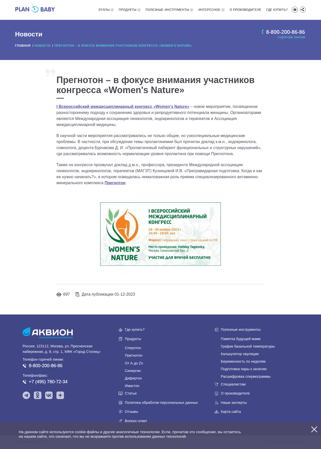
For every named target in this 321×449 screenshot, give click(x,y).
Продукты (127, 10)
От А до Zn (134, 363)
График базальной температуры (248, 346)
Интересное (209, 10)
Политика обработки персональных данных (161, 403)
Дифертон (133, 378)
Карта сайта (231, 412)
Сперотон (133, 348)
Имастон (132, 386)
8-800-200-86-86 (45, 365)
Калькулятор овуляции (240, 354)
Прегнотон (133, 355)
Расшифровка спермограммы (246, 376)
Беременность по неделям (243, 361)
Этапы (104, 10)
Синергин (133, 371)
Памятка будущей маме (241, 339)
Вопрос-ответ (136, 421)
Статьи (131, 393)
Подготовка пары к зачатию (244, 369)
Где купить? (277, 10)
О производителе (245, 10)
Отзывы (131, 412)
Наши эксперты (234, 403)
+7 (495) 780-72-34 (48, 381)
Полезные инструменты (167, 10)
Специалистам (233, 384)
